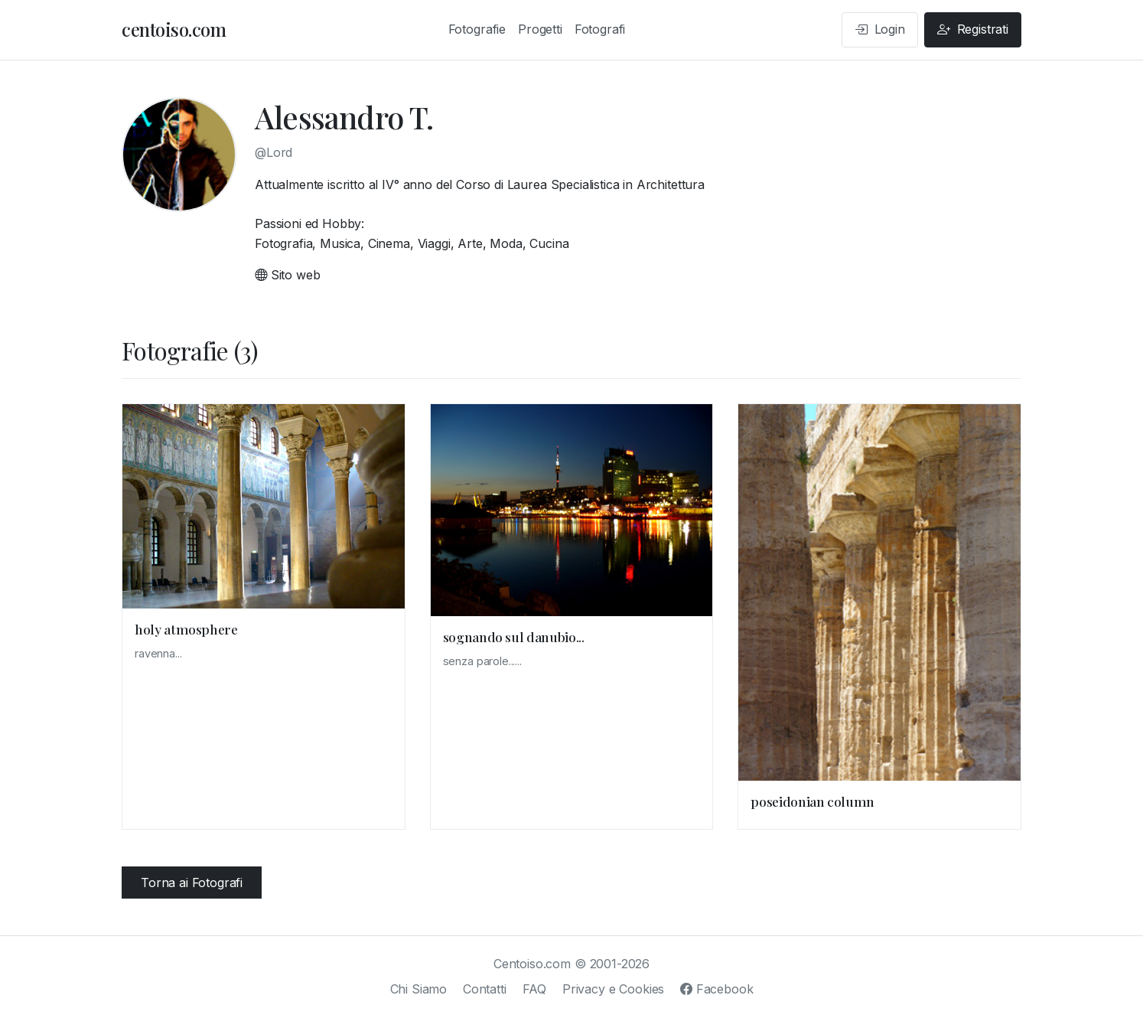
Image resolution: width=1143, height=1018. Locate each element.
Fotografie (477, 29)
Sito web (287, 274)
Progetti (540, 29)
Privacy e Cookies (613, 989)
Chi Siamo (419, 989)
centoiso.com (174, 29)
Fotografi (600, 29)
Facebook (716, 989)
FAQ (535, 989)
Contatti (484, 989)
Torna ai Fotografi (192, 882)
